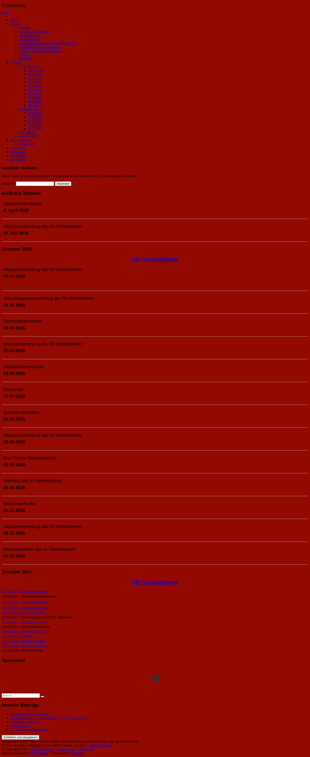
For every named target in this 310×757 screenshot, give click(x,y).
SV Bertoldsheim (42, 749)
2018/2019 (35, 86)
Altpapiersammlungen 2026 (29, 714)
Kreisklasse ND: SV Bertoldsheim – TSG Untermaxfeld (48, 718)
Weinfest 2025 (20, 726)
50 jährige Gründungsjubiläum (40, 51)
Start (13, 20)
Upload (24, 55)
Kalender (25, 58)
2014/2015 (35, 101)
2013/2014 (35, 105)
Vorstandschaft (29, 39)
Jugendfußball (29, 136)
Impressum (18, 159)
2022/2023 (35, 74)
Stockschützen (20, 140)
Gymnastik (17, 148)
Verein (14, 24)
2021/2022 (35, 78)
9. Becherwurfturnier (24, 722)
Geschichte (26, 144)
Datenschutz (18, 155)
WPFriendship (38, 753)
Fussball (16, 62)
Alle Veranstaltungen (155, 259)
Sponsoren (17, 151)
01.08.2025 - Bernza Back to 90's (25, 622)
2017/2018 (35, 89)
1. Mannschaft (29, 66)
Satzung (24, 27)
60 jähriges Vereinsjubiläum (29, 729)
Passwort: (28, 183)
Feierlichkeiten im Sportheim (39, 47)
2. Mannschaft (29, 109)
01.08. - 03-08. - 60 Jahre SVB (23, 612)
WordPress (76, 753)
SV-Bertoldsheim (14, 5)
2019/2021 (35, 82)
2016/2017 (35, 93)
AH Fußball (27, 132)
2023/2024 (35, 70)
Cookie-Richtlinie (99, 745)
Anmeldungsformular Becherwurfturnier (47, 43)
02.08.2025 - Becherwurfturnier (24, 631)
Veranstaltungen (30, 35)
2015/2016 (35, 97)
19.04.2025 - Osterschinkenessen (25, 602)
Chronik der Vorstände (34, 31)
